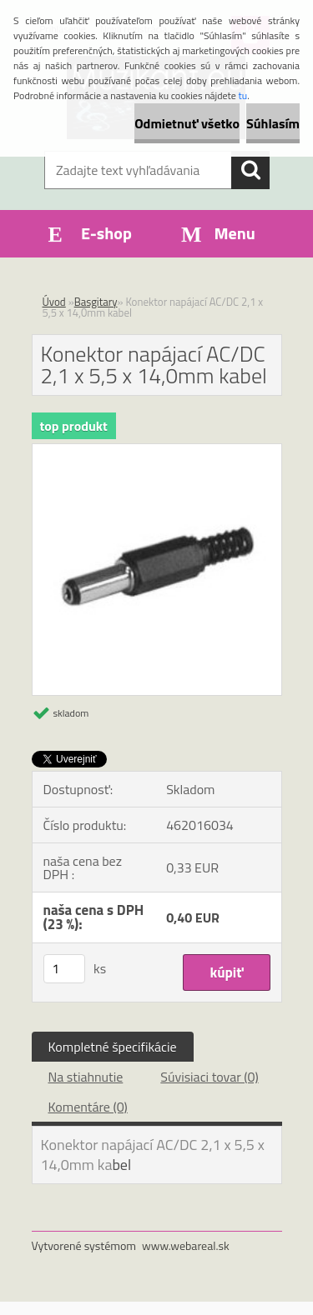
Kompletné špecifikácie (112, 1047)
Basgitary (96, 301)
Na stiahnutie (86, 1077)
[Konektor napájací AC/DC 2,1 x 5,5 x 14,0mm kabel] (157, 451)
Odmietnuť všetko (187, 123)
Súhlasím (273, 123)
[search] (250, 170)
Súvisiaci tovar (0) (209, 1077)
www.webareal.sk (186, 1245)
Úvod (54, 301)
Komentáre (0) (88, 1107)
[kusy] (64, 968)
